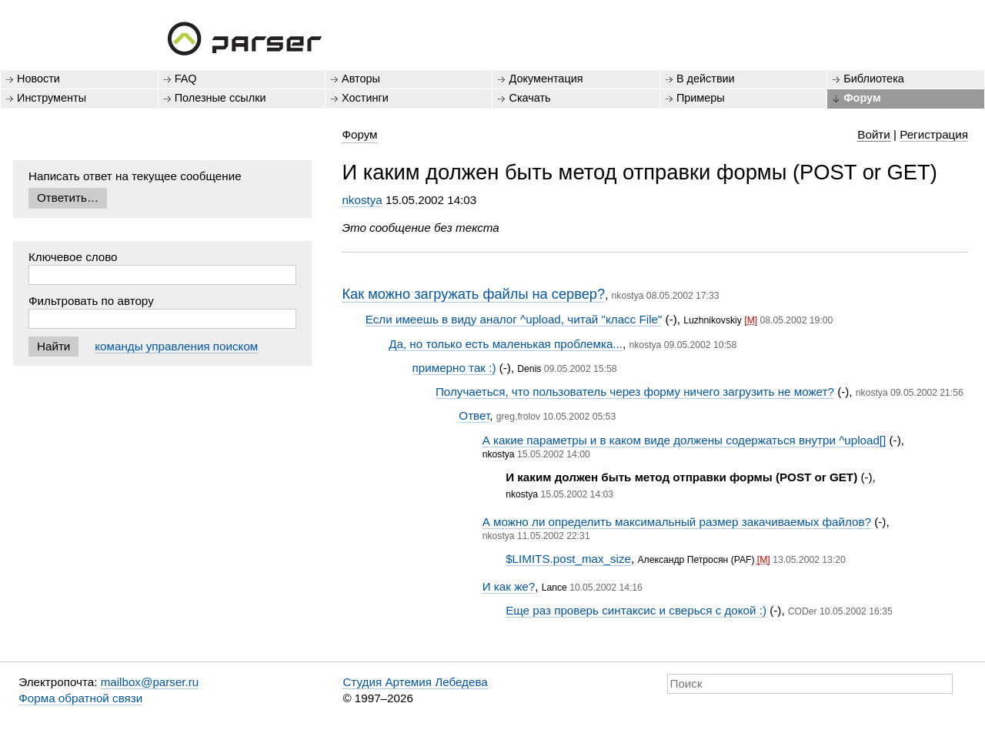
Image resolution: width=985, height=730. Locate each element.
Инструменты (51, 98)
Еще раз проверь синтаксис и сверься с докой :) (636, 610)
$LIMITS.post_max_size (568, 558)
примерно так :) (454, 367)
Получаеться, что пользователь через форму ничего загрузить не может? (635, 391)
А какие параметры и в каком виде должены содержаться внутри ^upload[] (684, 440)
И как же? (508, 586)
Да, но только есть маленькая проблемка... (506, 343)
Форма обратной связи (80, 698)
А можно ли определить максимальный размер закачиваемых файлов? (676, 521)
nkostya (362, 199)
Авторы (361, 78)
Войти (873, 134)
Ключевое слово (73, 256)
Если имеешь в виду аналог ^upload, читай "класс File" (514, 319)
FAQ (186, 78)
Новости (38, 78)
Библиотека (873, 78)
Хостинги (365, 98)
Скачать (529, 98)
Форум (861, 98)
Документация (546, 78)
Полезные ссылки (220, 98)
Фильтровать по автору (91, 300)
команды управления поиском (176, 346)
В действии (705, 78)
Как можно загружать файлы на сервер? (473, 294)
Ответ (474, 415)
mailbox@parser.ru (150, 681)
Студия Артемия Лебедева (414, 681)
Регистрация (934, 134)
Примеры (700, 98)
